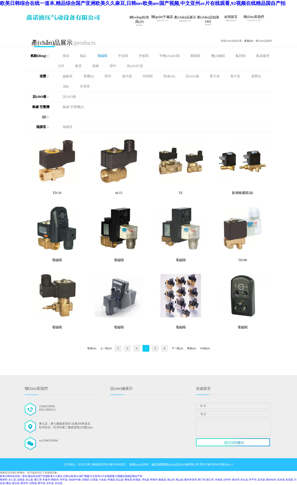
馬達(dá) (169, 76)
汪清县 (94, 479)
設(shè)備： (41, 96)
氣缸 (83, 56)
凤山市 (171, 479)
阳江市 (210, 479)
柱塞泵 (85, 86)
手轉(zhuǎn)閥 (169, 56)
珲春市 (154, 479)
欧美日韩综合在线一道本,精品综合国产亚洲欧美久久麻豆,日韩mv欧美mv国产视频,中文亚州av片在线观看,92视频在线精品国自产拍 (142, 3)
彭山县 (119, 479)
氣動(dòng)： (40, 56)
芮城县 (111, 479)
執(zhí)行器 (135, 66)
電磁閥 (102, 56)
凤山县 (179, 479)
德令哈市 (271, 479)
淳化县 (145, 479)
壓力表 (215, 76)
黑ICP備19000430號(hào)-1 (216, 464)
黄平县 (41, 483)
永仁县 (12, 479)
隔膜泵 (68, 127)
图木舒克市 (190, 479)
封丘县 (244, 479)
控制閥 (148, 76)
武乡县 (281, 479)
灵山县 (29, 479)
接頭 (66, 56)
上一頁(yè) (106, 348)
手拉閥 (123, 56)
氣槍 (96, 66)
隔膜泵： (43, 127)
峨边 (8, 483)
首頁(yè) (248, 40)
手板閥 (144, 56)
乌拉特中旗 (74, 479)
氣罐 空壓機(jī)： (41, 112)
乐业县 (58, 483)
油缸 (66, 86)
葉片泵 (235, 76)
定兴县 (261, 479)
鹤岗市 (55, 479)
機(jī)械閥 (218, 56)
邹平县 (63, 479)
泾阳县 (33, 483)
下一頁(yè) (177, 348)
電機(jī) (89, 76)
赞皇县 (128, 479)
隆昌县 (162, 479)
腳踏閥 (195, 56)
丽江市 (38, 479)
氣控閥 (241, 56)
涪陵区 (85, 479)
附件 (113, 66)
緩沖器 (127, 76)
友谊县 (289, 479)
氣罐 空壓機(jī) (73, 107)
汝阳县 (21, 479)
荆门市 (201, 479)
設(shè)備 (193, 76)
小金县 (102, 479)
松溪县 (136, 479)
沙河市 (227, 479)
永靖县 (218, 479)
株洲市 (3, 479)
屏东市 (24, 483)
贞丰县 (50, 483)
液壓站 (256, 76)
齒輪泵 (68, 76)
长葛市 (46, 479)
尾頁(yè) (191, 348)
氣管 (78, 66)
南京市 (235, 479)
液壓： (45, 76)
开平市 (252, 479)
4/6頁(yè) (205, 348)
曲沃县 (16, 483)
